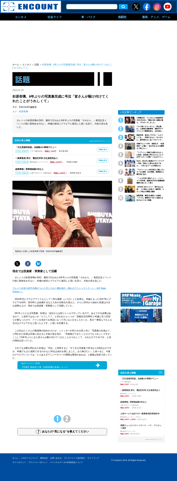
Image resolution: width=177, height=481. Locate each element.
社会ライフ (55, 17)
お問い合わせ (56, 458)
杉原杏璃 (23, 111)
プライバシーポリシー (38, 462)
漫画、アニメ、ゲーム (156, 17)
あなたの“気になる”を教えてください (62, 431)
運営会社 (44, 458)
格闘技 (122, 17)
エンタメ (20, 17)
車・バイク (88, 17)
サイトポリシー (19, 462)
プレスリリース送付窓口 (74, 458)
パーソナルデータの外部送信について (66, 462)
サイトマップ (93, 458)
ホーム (15, 458)
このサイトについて (29, 458)
